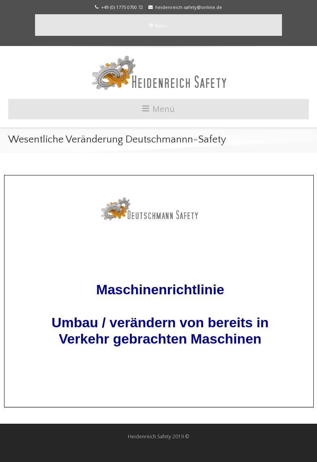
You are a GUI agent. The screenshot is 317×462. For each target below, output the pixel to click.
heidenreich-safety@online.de (185, 7)
